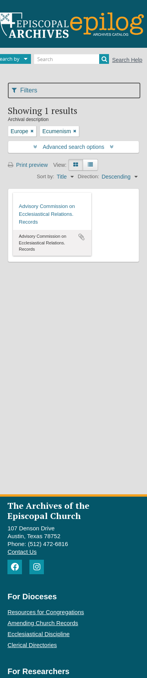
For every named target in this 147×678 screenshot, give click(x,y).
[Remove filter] (32, 131)
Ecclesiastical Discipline (38, 634)
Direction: (88, 176)
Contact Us (21, 551)
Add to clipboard (81, 237)
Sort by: (45, 176)
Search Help (127, 60)
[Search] (71, 59)
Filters (24, 90)
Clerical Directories (32, 645)
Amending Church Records (42, 623)
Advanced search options (73, 147)
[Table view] (90, 165)
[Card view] (75, 165)
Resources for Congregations (45, 612)
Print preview (28, 165)
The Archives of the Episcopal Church (48, 510)
